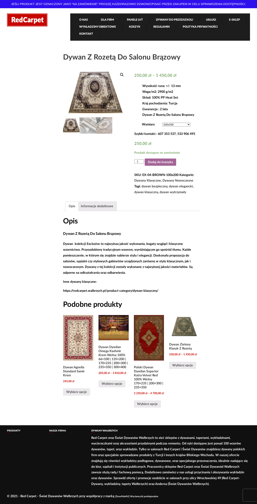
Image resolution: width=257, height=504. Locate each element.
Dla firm (107, 19)
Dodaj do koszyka (160, 162)
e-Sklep (234, 19)
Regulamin (161, 26)
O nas (83, 19)
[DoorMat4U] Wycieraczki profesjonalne (136, 496)
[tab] (72, 206)
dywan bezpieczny (154, 186)
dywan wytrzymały (173, 192)
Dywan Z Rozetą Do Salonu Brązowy (122, 57)
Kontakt (86, 33)
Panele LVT (135, 19)
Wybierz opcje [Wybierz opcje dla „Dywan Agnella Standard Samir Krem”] (76, 392)
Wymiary (148, 124)
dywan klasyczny (146, 192)
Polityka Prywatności (200, 26)
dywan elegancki (181, 186)
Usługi (211, 19)
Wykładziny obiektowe (97, 26)
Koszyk (134, 26)
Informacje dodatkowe (97, 206)
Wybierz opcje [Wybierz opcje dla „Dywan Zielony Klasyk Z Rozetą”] (182, 365)
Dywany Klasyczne (147, 180)
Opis (72, 206)
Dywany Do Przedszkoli (174, 19)
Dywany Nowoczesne (178, 180)
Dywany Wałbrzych (104, 430)
